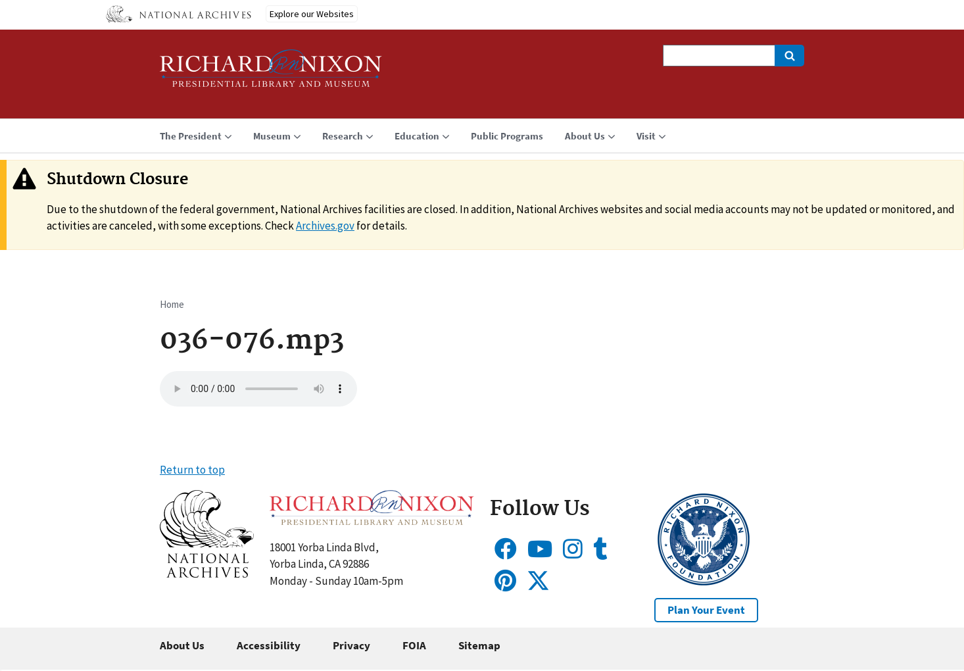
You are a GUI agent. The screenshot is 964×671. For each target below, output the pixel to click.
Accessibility (269, 645)
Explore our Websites (312, 14)
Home (172, 304)
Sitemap (479, 645)
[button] (207, 573)
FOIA (414, 645)
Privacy (351, 645)
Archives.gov (325, 225)
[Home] (271, 74)
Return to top (192, 469)
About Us (182, 645)
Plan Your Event (706, 610)
